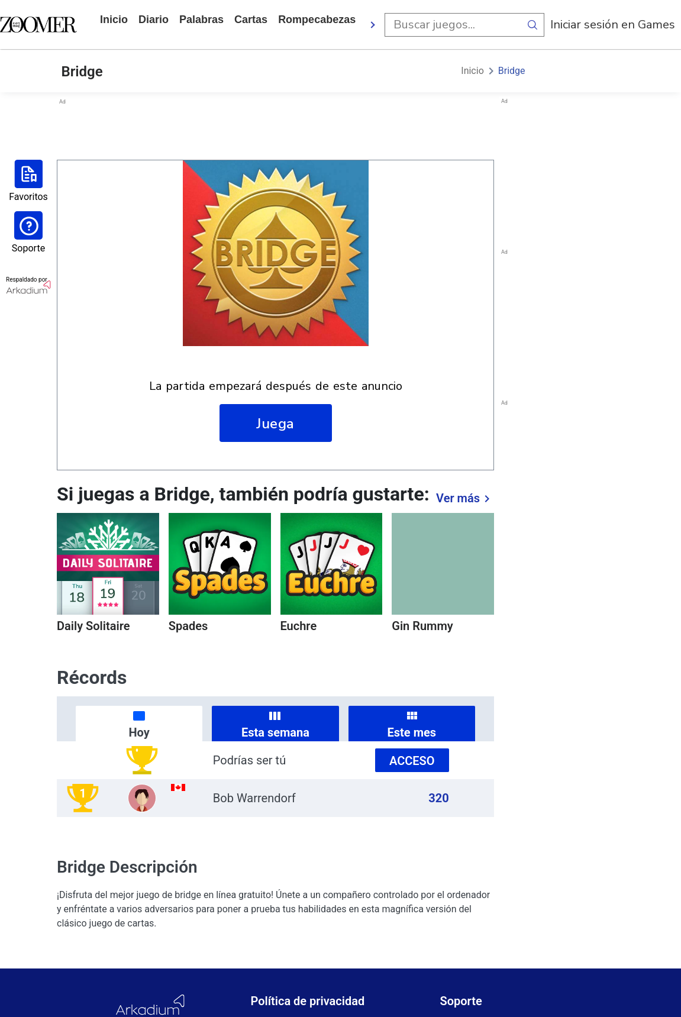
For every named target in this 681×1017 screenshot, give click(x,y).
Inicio (114, 19)
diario (153, 19)
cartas (250, 19)
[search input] (453, 25)
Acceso (412, 761)
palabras (201, 19)
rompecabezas (317, 19)
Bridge (511, 70)
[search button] (532, 25)
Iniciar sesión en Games (612, 25)
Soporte (461, 1001)
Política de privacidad (307, 1001)
